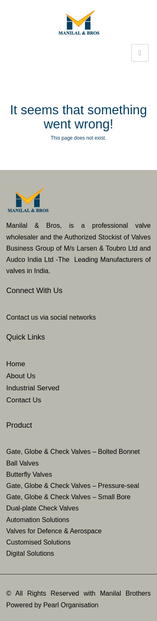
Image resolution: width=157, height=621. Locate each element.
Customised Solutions (38, 542)
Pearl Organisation (71, 605)
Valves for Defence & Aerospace (54, 531)
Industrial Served (33, 388)
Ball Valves (22, 463)
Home (15, 364)
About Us (20, 376)
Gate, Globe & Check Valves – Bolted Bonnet (73, 451)
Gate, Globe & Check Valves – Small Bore (68, 496)
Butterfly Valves (29, 474)
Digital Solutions (30, 553)
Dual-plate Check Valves (42, 508)
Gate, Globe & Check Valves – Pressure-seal (72, 485)
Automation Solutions (37, 519)
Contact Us (23, 400)
